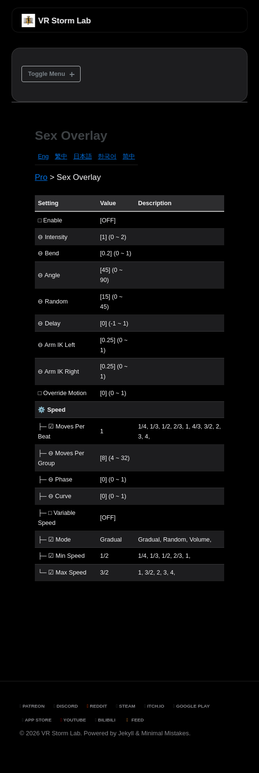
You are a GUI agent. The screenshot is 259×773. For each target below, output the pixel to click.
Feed (134, 719)
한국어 (107, 156)
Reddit (97, 706)
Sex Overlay (71, 135)
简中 (129, 156)
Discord (65, 706)
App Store (37, 719)
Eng (43, 156)
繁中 (61, 156)
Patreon (32, 706)
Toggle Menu (46, 73)
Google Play (191, 706)
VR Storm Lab (64, 21)
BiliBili (105, 719)
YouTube (73, 719)
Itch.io (154, 706)
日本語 (82, 156)
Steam (125, 706)
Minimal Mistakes (165, 733)
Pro (41, 177)
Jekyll (126, 733)
